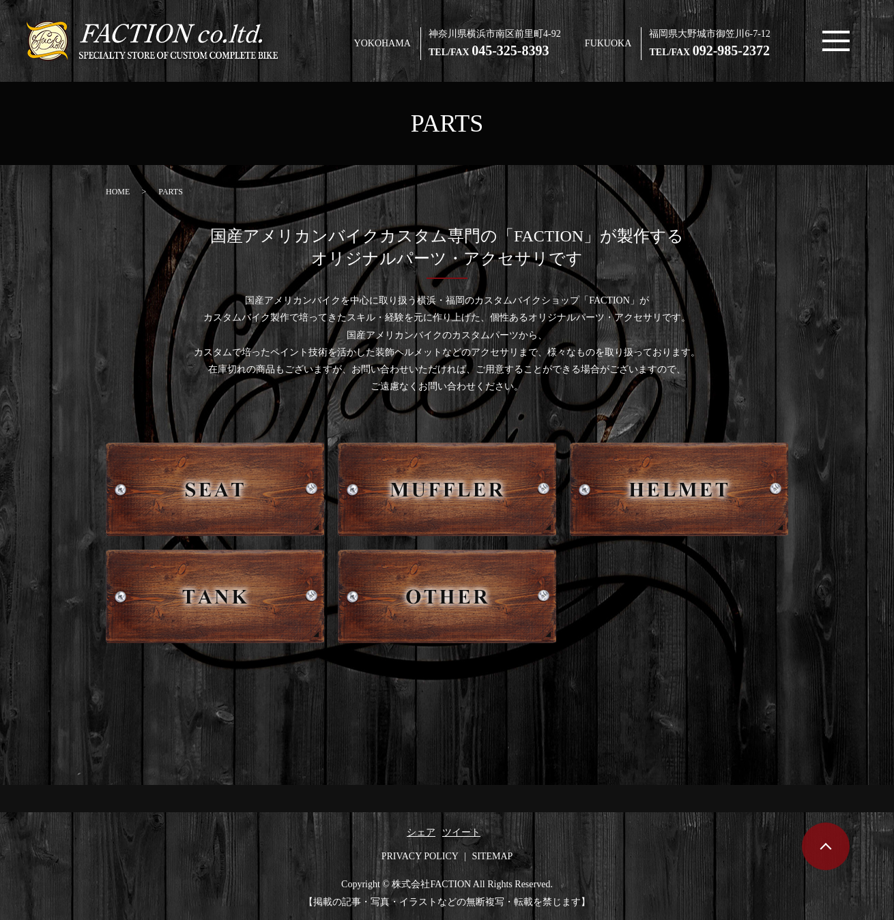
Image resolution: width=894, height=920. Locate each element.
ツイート (461, 832)
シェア (421, 832)
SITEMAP (492, 856)
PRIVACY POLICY (420, 856)
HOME (118, 191)
